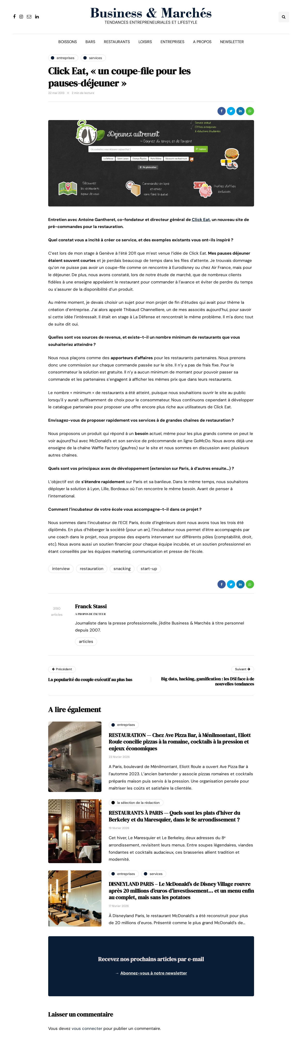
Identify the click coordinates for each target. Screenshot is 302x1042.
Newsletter (232, 41)
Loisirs (145, 41)
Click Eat (201, 219)
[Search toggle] (284, 17)
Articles (86, 641)
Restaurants (117, 41)
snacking (122, 568)
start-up (149, 568)
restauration (91, 568)
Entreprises (172, 41)
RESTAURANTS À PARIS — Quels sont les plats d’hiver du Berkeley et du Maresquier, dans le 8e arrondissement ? (174, 816)
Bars (90, 41)
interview (61, 568)
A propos (202, 41)
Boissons (67, 41)
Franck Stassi (91, 606)
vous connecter (87, 1028)
